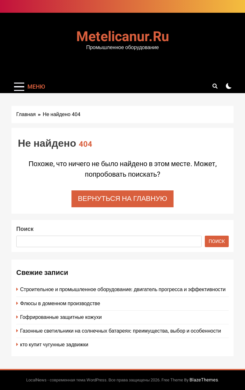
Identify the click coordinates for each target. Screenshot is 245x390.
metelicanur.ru (122, 37)
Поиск (24, 229)
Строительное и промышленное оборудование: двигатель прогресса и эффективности (123, 289)
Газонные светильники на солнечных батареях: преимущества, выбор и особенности (120, 331)
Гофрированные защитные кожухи (61, 317)
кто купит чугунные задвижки (54, 345)
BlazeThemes (203, 380)
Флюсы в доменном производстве (60, 303)
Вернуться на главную (122, 199)
